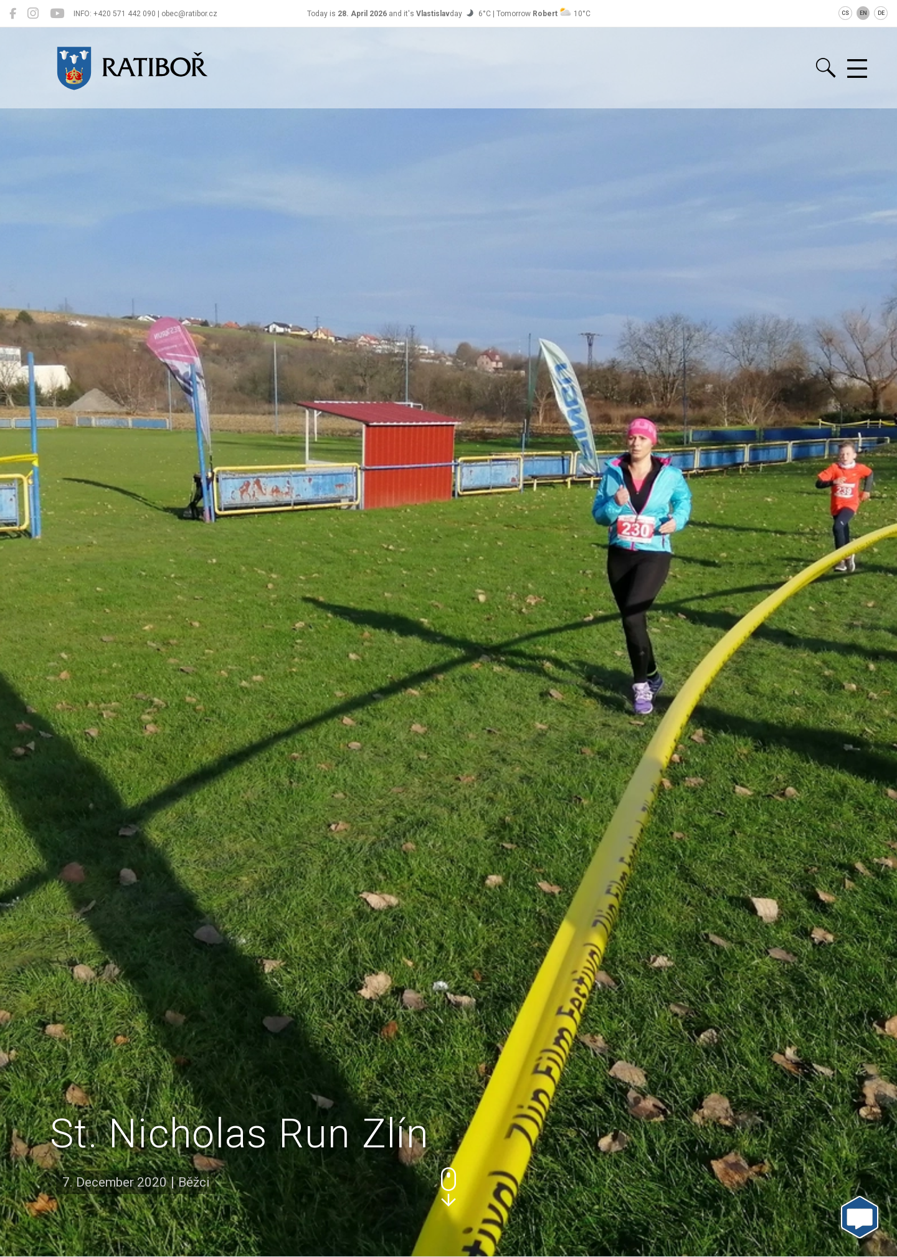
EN (863, 13)
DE (881, 13)
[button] (448, 1187)
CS (845, 13)
